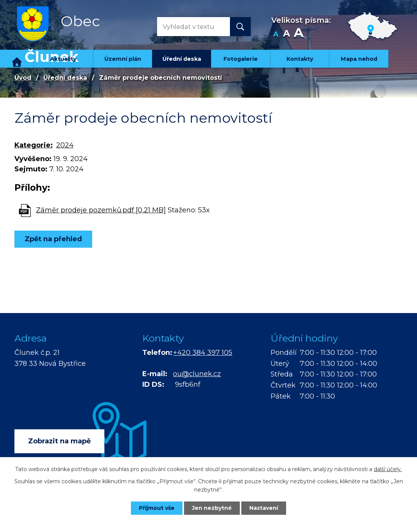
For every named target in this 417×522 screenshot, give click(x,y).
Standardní (286, 34)
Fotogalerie (240, 58)
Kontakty (299, 58)
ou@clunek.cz (197, 374)
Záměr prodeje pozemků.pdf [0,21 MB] (101, 210)
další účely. (388, 469)
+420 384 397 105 (202, 352)
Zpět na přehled (53, 239)
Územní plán (122, 58)
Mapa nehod (359, 58)
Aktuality (63, 58)
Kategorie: (33, 145)
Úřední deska (181, 58)
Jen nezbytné (212, 508)
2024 (65, 145)
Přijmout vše (157, 508)
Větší (298, 34)
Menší (276, 34)
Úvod (17, 59)
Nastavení (263, 508)
